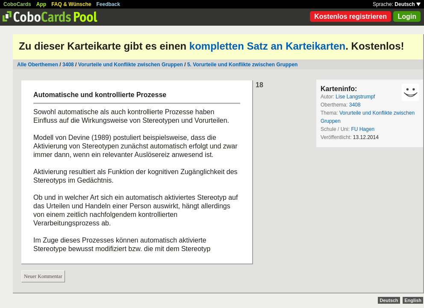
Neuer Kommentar (43, 276)
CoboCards (17, 4)
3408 (68, 65)
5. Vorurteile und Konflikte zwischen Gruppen (242, 65)
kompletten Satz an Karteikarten (267, 46)
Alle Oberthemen (37, 65)
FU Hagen (362, 129)
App (41, 4)
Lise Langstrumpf (355, 97)
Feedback (108, 4)
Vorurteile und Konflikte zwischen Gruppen (130, 65)
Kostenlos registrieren (350, 16)
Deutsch (408, 4)
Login (407, 16)
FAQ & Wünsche (71, 4)
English (412, 300)
